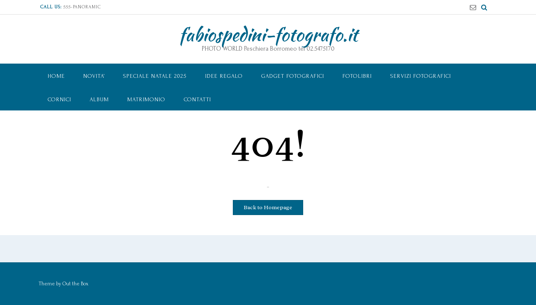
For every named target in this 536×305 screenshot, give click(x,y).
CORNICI (59, 99)
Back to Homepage (268, 207)
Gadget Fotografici (292, 76)
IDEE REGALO (224, 76)
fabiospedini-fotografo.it (268, 34)
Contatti (197, 99)
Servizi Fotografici (420, 76)
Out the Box (75, 284)
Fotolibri (357, 76)
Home (56, 76)
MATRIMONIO (146, 99)
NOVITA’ (94, 76)
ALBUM (99, 99)
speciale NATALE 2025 (155, 76)
